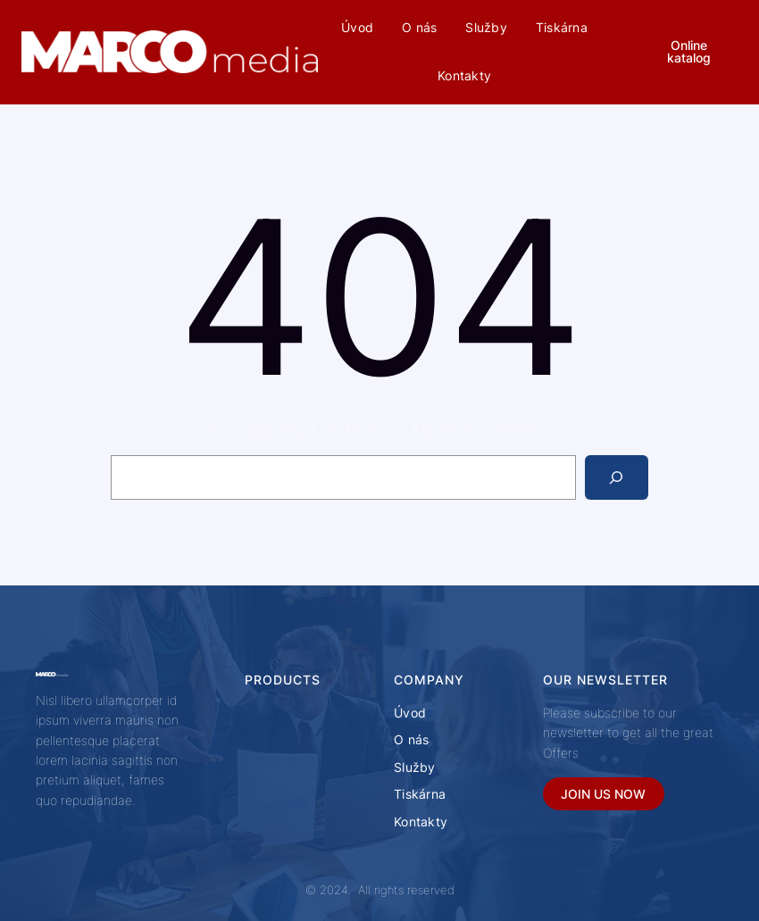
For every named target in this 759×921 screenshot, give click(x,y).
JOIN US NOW (603, 793)
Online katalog (689, 51)
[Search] (616, 477)
